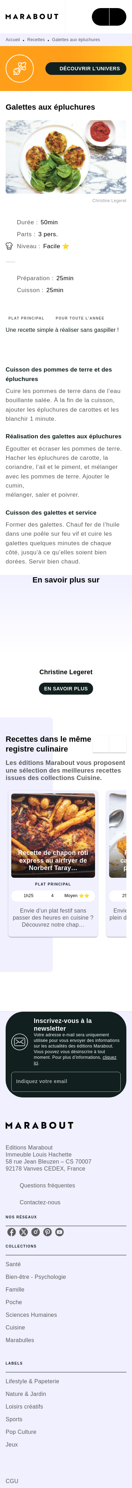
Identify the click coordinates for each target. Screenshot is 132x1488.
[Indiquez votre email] (57, 1082)
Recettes (36, 39)
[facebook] (12, 1232)
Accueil (13, 39)
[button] (85, 68)
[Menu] (109, 17)
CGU (12, 1481)
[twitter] (24, 1232)
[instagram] (36, 1232)
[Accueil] (35, 16)
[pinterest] (48, 1232)
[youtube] (59, 1232)
